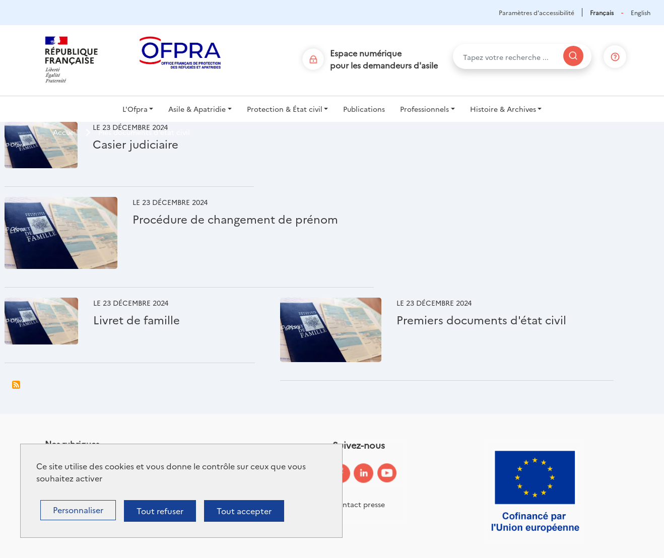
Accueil (65, 132)
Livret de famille (136, 319)
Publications (364, 109)
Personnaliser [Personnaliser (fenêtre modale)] (78, 509)
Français (602, 12)
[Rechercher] (573, 56)
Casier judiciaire (135, 144)
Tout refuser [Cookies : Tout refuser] (160, 510)
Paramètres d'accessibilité (536, 12)
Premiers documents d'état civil (481, 319)
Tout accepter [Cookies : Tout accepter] (244, 510)
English (640, 12)
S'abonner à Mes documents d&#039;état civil (16, 385)
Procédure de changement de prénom (235, 219)
